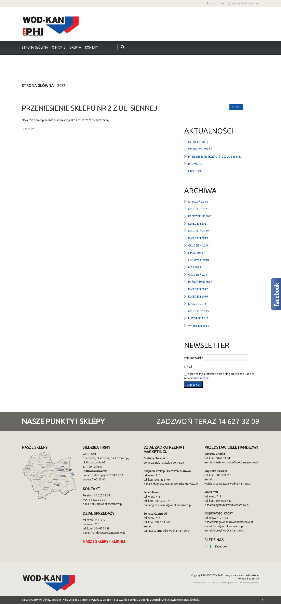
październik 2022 (200, 216)
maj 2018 (194, 267)
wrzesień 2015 (198, 325)
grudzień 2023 (198, 209)
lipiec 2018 (195, 252)
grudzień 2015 (198, 311)
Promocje (195, 163)
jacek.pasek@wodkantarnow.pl (172, 505)
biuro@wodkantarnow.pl (245, 3)
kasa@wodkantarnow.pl (228, 526)
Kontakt (92, 47)
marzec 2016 (197, 303)
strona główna (35, 47)
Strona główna (38, 85)
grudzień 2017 (198, 274)
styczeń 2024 (198, 201)
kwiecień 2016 (198, 296)
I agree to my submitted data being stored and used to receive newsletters (219, 376)
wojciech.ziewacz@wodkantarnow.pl (227, 483)
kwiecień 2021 (198, 223)
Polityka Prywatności (249, 583)
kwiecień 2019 (198, 238)
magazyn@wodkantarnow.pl (231, 505)
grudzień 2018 (198, 245)
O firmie (58, 47)
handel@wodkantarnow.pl (108, 532)
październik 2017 (200, 282)
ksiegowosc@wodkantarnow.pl (233, 522)
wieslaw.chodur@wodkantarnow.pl (235, 462)
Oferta (75, 47)
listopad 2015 (198, 318)
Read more (28, 129)
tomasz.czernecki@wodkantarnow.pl (167, 530)
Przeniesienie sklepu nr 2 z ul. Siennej (89, 108)
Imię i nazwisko (193, 358)
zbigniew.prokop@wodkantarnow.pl (175, 484)
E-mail (188, 366)
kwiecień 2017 (198, 289)
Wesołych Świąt (200, 149)
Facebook (195, 171)
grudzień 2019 (198, 231)
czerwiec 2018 (198, 260)
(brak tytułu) (198, 142)
